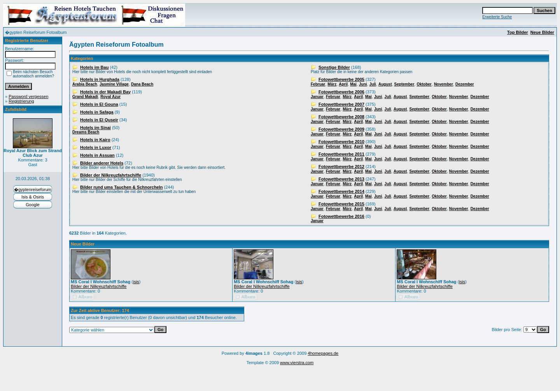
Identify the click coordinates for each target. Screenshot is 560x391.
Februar (318, 84)
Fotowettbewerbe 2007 (341, 104)
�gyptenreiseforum (32, 189)
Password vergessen (28, 96)
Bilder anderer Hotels (101, 163)
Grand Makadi (85, 97)
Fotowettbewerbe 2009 (341, 129)
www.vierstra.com (296, 362)
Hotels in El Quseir (99, 119)
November (443, 84)
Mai (353, 84)
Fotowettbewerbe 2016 (341, 216)
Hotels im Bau (94, 67)
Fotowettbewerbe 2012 (341, 166)
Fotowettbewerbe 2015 (341, 204)
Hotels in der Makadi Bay (105, 91)
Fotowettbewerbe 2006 (341, 91)
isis (136, 281)
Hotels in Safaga (97, 112)
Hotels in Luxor (95, 147)
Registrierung (21, 101)
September (404, 84)
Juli (372, 84)
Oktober (423, 84)
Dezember (464, 84)
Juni (363, 84)
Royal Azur (110, 97)
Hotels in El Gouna (99, 104)
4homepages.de (323, 353)
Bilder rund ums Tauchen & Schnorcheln (121, 187)
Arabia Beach (84, 84)
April (343, 84)
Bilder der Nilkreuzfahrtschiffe (110, 175)
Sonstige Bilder (334, 67)
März (331, 84)
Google (32, 204)
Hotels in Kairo (95, 139)
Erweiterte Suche (497, 17)
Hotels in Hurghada (99, 79)
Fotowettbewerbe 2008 (341, 116)
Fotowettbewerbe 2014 (341, 191)
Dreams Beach (85, 132)
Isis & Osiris (32, 197)
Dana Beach (142, 84)
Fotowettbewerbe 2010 (341, 141)
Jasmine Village (114, 84)
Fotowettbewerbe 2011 (341, 154)
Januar (317, 97)
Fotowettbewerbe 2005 (341, 79)
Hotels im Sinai (95, 127)
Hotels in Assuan (97, 155)
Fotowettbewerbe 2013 (341, 179)
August (385, 84)
